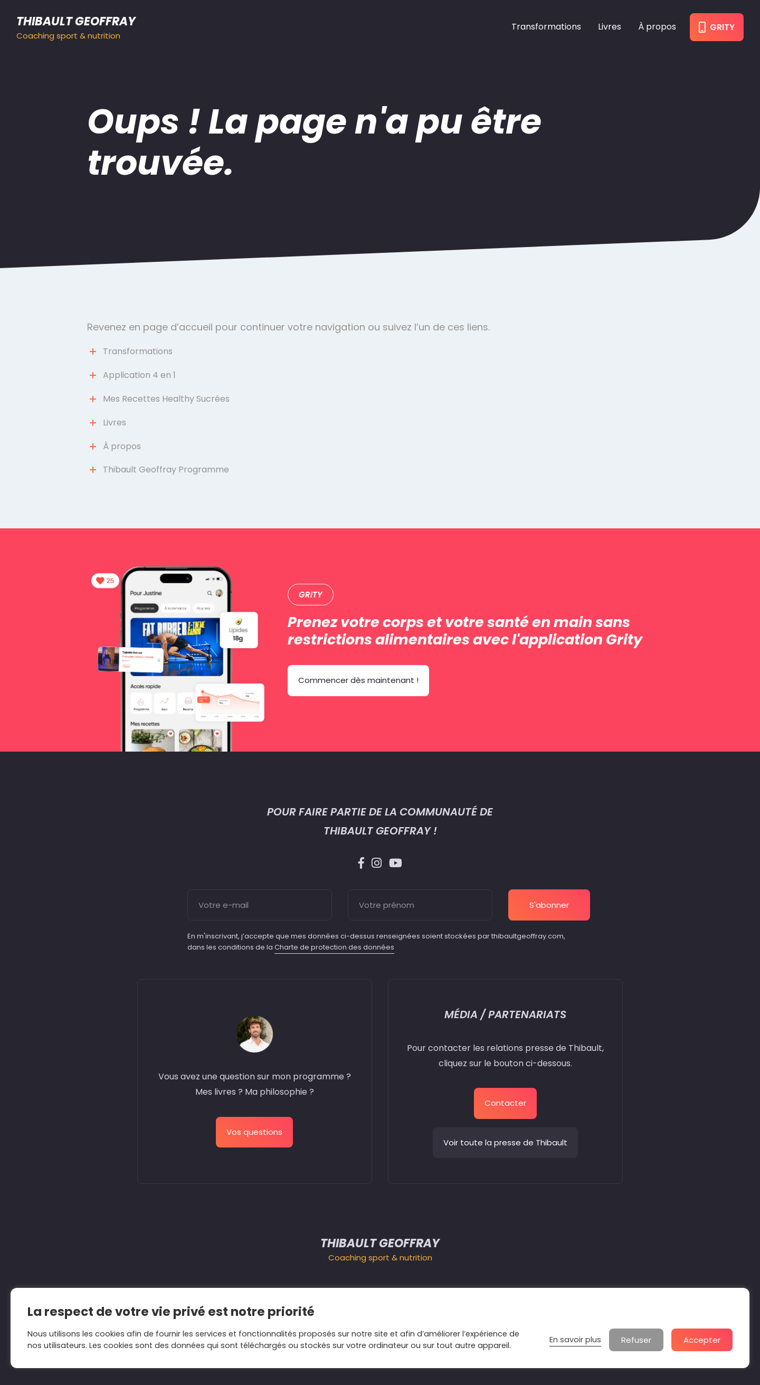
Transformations (546, 27)
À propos (657, 27)
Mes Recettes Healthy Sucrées (166, 399)
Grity (717, 27)
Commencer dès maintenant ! (358, 680)
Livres (609, 27)
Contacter (505, 1102)
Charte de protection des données (334, 947)
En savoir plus (575, 1339)
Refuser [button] (636, 1339)
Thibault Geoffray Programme (166, 469)
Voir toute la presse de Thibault (505, 1142)
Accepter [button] (701, 1339)
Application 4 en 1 (139, 375)
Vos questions (254, 1131)
